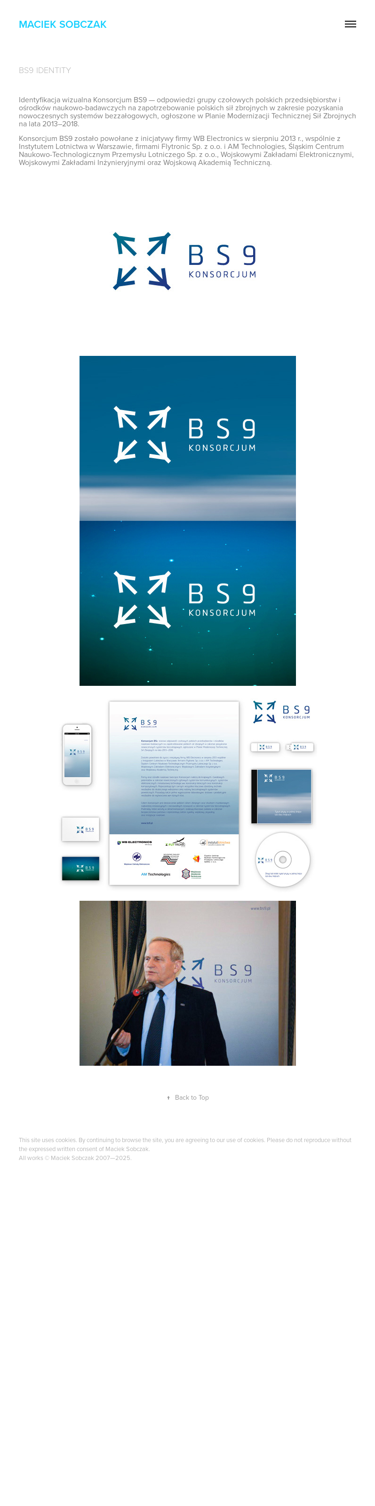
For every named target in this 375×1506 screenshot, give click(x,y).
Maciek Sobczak (63, 24)
